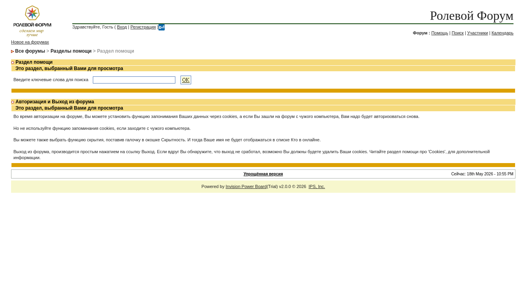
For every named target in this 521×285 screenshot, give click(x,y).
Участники (477, 32)
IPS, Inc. (316, 186)
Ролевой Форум (471, 15)
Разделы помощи (71, 51)
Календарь (502, 32)
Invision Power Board (246, 186)
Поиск (457, 32)
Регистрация (143, 27)
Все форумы (30, 51)
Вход (122, 27)
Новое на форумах (30, 42)
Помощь (439, 32)
